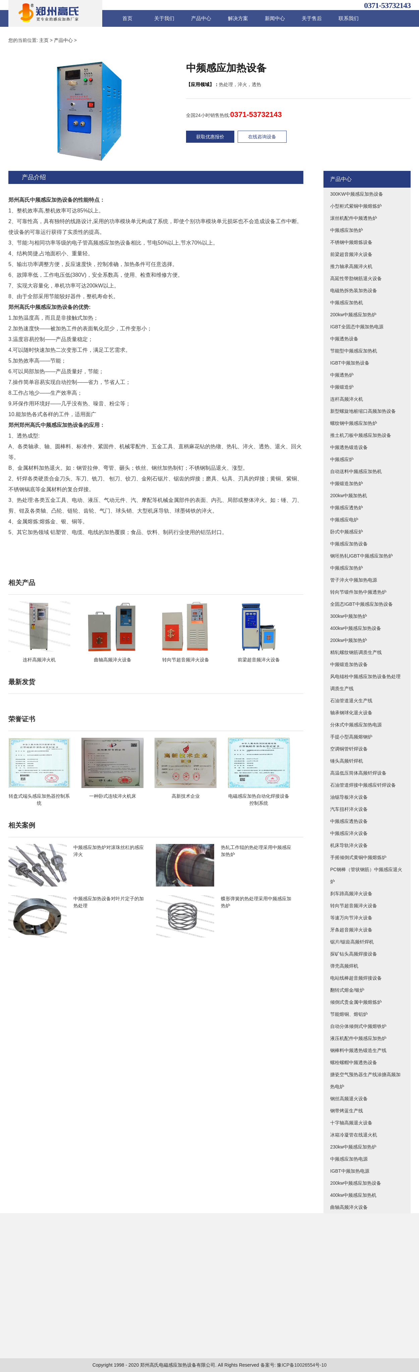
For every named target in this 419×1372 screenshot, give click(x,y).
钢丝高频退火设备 (349, 1098)
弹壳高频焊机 (344, 966)
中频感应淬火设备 (349, 833)
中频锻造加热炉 (346, 483)
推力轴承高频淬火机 (351, 266)
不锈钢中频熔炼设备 (351, 242)
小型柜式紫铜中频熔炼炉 (356, 206)
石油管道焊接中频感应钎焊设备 (363, 785)
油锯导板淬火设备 (349, 797)
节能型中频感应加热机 (353, 350)
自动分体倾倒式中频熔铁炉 (358, 1026)
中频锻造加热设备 (349, 664)
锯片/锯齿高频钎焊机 (352, 941)
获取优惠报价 (210, 136)
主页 (44, 40)
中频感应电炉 (344, 519)
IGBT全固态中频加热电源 (356, 326)
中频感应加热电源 (349, 1159)
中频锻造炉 (342, 387)
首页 (127, 18)
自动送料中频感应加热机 (356, 471)
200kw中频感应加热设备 (355, 1183)
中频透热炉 (342, 375)
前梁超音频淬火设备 (259, 659)
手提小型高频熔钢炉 (351, 736)
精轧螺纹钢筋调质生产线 (356, 652)
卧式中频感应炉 (346, 531)
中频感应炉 (342, 459)
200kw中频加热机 (348, 495)
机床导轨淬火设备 (349, 845)
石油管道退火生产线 (351, 700)
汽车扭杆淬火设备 (349, 809)
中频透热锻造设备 (349, 447)
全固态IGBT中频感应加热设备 (361, 604)
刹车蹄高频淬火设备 (351, 893)
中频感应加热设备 (349, 543)
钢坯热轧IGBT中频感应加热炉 (361, 556)
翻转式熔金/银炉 (347, 990)
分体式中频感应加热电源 (356, 724)
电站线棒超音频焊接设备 (356, 978)
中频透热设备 (344, 338)
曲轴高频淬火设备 (112, 659)
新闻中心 (275, 18)
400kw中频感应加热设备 (355, 628)
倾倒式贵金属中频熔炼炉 (356, 1002)
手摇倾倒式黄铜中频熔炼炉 (358, 857)
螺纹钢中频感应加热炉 (353, 423)
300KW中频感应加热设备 (356, 194)
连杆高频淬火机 (39, 659)
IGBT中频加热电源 (349, 1171)
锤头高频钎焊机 (346, 761)
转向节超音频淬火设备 (185, 659)
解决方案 (238, 18)
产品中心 (201, 18)
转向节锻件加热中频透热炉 (358, 592)
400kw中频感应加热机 (353, 1195)
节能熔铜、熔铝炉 (349, 1014)
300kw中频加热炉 (348, 616)
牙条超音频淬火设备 (351, 929)
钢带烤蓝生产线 (346, 1110)
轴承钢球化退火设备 (351, 712)
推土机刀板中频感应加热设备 (360, 435)
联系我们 (349, 18)
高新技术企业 (186, 796)
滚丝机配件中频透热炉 (353, 218)
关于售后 (312, 18)
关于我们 (164, 18)
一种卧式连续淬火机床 (112, 796)
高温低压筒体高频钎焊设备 (358, 773)
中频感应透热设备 (349, 821)
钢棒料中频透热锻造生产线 (358, 1050)
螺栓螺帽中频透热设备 (353, 1062)
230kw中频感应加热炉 (353, 1147)
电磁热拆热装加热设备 (353, 290)
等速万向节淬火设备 (351, 917)
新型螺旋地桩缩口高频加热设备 (363, 411)
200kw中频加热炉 (348, 640)
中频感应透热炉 (346, 507)
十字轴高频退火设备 (351, 1122)
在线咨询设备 (262, 136)
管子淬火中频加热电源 (353, 580)
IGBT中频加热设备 (349, 363)
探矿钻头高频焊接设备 (353, 954)
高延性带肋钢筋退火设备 (356, 278)
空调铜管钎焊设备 (349, 749)
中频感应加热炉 (346, 230)
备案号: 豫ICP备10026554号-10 (293, 1365)
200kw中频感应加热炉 (353, 314)
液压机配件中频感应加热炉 (358, 1038)
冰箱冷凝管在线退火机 (353, 1134)
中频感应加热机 (346, 302)
